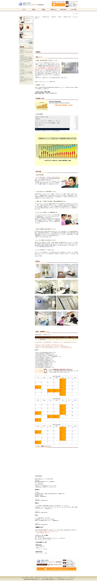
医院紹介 (34, 9)
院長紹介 (43, 9)
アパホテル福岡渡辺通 (40, 546)
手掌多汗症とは (53, 9)
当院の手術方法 (63, 9)
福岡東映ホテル (39, 547)
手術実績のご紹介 (45, 16)
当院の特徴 (53, 16)
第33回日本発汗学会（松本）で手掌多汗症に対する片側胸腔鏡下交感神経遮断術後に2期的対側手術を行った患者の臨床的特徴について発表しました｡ (26, 59)
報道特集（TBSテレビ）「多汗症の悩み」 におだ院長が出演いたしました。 (26, 52)
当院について (37, 16)
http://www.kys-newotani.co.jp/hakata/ (44, 539)
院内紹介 (59, 16)
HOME (23, 577)
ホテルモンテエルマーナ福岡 (41, 553)
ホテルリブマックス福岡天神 (41, 549)
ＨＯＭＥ (24, 9)
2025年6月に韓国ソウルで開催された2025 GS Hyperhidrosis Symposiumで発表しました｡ (26, 66)
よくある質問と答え (58, 577)
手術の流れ (51, 577)
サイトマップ (66, 577)
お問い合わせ (72, 577)
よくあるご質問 (73, 9)
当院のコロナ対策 (38, 256)
